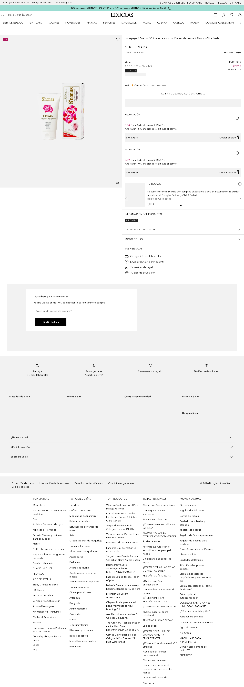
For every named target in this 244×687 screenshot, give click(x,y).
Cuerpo (162, 22)
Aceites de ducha (79, 567)
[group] (183, 205)
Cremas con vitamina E (155, 660)
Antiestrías (75, 614)
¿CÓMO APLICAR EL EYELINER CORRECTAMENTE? (159, 534)
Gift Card (35, 22)
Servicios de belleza (172, 3)
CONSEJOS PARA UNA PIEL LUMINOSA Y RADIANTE (195, 604)
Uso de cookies (20, 486)
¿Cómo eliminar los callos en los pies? (159, 526)
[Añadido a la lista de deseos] (118, 39)
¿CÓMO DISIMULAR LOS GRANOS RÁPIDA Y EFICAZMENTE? (156, 635)
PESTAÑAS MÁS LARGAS (157, 575)
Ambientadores (78, 608)
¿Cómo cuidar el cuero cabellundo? (155, 613)
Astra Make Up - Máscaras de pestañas (49, 512)
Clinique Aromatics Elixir (46, 600)
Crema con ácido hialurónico (159, 505)
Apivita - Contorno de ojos (48, 524)
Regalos (222, 3)
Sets (71, 535)
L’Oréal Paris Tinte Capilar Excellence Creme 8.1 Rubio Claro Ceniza (121, 517)
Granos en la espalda (155, 677)
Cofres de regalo (189, 516)
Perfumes (109, 22)
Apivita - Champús (43, 563)
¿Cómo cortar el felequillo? (195, 611)
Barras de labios (78, 635)
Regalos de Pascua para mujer (197, 535)
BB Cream (38, 590)
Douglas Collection (220, 22)
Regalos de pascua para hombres (193, 542)
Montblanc (39, 505)
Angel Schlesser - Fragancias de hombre (49, 556)
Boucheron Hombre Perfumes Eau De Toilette (49, 630)
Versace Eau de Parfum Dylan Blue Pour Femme (122, 536)
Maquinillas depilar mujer (83, 516)
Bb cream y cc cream (81, 630)
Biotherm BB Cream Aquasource (117, 595)
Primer (72, 619)
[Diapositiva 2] (185, 205)
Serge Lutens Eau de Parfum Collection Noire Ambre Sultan (123, 558)
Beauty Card (194, 3)
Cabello (179, 22)
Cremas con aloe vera (155, 519)
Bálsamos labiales (79, 521)
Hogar (194, 22)
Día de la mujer (188, 505)
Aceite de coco (151, 541)
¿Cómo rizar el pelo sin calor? (159, 606)
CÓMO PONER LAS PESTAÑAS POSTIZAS (155, 600)
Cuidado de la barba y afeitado (192, 523)
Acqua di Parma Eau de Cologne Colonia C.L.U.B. (120, 527)
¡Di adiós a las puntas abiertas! (192, 567)
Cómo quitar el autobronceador (189, 596)
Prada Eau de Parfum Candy (122, 542)
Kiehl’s (36, 543)
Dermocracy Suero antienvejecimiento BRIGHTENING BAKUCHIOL (121, 568)
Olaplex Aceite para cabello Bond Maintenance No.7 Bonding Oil (121, 606)
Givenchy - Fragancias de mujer (47, 638)
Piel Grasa (185, 632)
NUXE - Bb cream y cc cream (48, 549)
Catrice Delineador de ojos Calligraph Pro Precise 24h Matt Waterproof (121, 638)
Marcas (92, 22)
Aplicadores (76, 556)
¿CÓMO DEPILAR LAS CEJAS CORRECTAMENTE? (159, 569)
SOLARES (53, 22)
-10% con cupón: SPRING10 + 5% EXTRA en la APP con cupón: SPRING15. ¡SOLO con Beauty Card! (118, 8)
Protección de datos (23, 483)
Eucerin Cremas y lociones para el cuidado (47, 537)
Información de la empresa (54, 483)
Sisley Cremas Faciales (45, 584)
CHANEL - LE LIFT (42, 568)
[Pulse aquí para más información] (170, 8)
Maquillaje (129, 22)
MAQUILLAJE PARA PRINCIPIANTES (190, 640)
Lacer (36, 645)
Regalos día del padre (192, 510)
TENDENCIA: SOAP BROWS (158, 620)
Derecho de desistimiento (89, 483)
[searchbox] (33, 15)
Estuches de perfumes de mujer (83, 528)
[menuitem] (15, 23)
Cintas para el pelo (80, 592)
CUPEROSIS (186, 655)
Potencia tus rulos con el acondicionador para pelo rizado (157, 550)
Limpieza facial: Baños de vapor (157, 560)
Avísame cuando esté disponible (183, 94)
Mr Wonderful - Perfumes (47, 611)
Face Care (75, 646)
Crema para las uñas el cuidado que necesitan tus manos (157, 669)
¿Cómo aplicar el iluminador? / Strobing (160, 645)
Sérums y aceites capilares (84, 581)
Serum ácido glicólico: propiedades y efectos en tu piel (195, 577)
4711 (35, 650)
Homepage (131, 38)
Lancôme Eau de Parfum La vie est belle (121, 550)
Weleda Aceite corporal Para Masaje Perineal (122, 507)
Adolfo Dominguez (43, 606)
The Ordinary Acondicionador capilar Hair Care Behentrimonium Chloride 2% (123, 626)
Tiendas (209, 3)
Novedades (73, 22)
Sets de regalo (13, 22)
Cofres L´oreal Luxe (80, 510)
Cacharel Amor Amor (44, 617)
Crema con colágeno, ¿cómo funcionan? (196, 587)
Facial (147, 22)
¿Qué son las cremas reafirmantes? (154, 653)
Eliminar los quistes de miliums (196, 622)
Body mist (74, 603)
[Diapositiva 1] (180, 205)
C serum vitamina (78, 625)
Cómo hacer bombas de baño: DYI (193, 648)
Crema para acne (79, 587)
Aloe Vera (148, 683)
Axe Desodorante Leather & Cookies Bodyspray (122, 616)
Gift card (235, 3)
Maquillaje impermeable (82, 641)
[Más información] (240, 184)
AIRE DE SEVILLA (42, 579)
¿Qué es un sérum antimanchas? (153, 583)
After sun (74, 597)
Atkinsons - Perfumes (44, 529)
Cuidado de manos (161, 38)
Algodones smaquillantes (83, 551)
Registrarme (51, 322)
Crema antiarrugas (79, 546)
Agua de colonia (189, 627)
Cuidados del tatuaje (191, 560)
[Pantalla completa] (118, 183)
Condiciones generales (121, 483)
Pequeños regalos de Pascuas (196, 549)
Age (35, 519)
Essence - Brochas (43, 595)
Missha (37, 622)
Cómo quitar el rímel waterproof (154, 512)
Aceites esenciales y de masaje (82, 575)
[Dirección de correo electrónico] (81, 311)
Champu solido (188, 554)
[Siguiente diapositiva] (240, 199)
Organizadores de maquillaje (85, 540)
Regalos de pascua (190, 529)
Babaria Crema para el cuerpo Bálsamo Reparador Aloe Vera (123, 587)
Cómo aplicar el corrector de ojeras (159, 591)
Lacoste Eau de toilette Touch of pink (122, 578)
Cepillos (74, 505)
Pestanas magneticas (191, 616)
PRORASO (38, 573)
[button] (122, 437)
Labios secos (150, 625)
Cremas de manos (184, 38)
